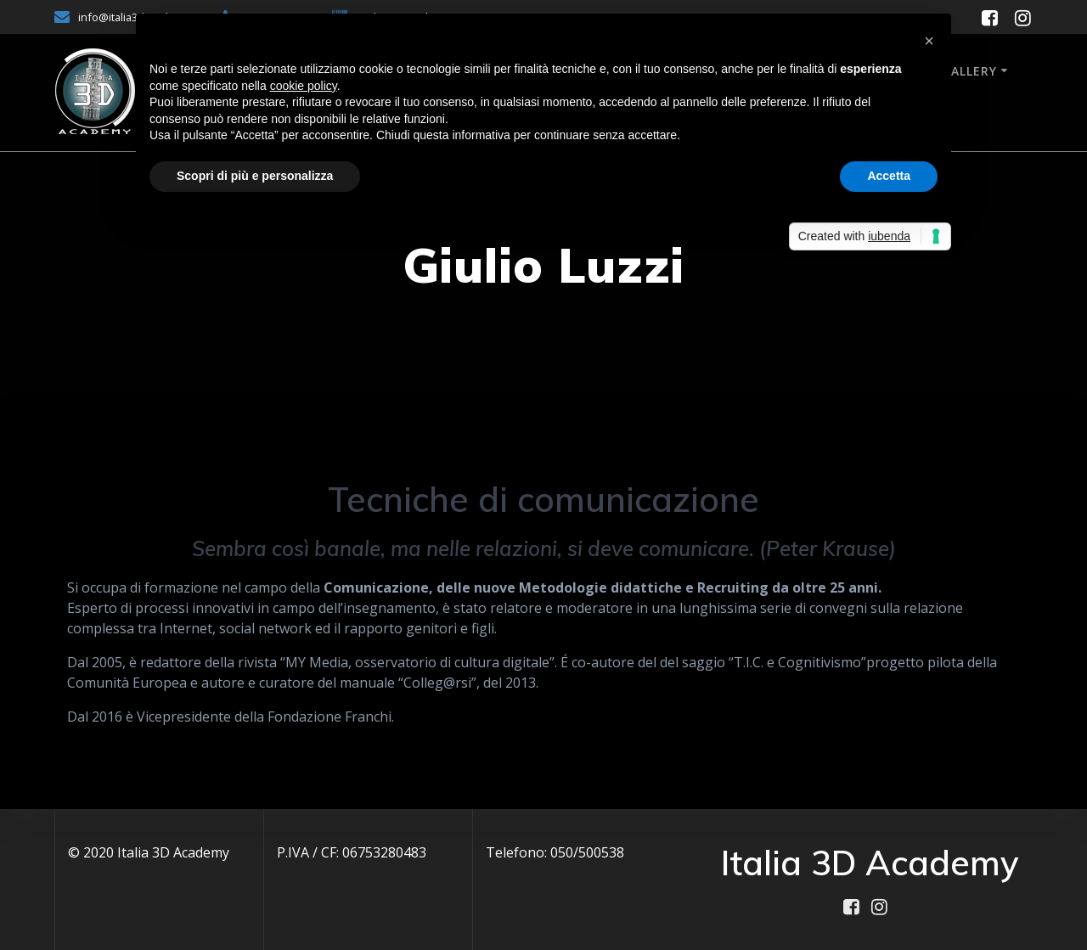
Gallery (969, 71)
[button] (929, 40)
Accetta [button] (888, 176)
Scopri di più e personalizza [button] (255, 176)
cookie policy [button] (303, 86)
